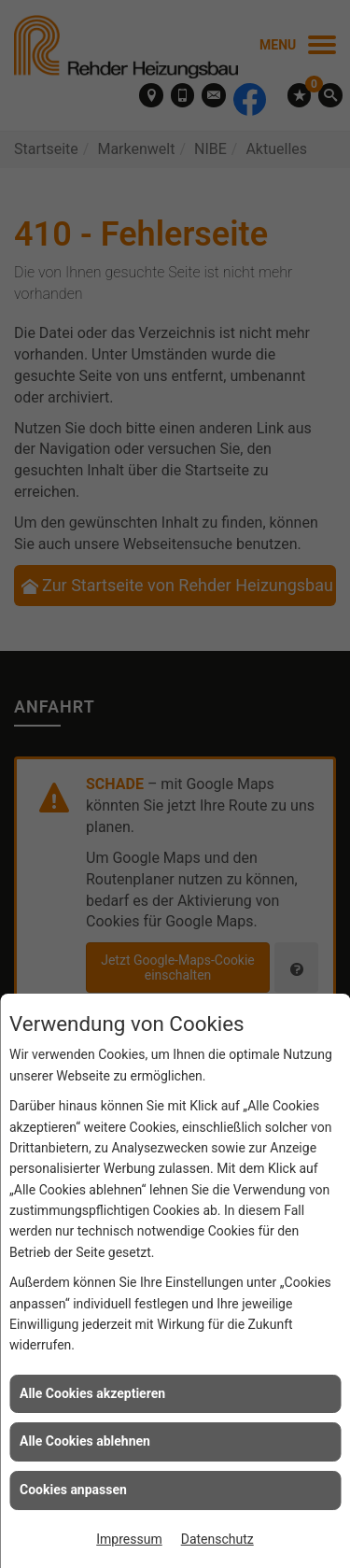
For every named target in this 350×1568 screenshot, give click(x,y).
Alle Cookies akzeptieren (92, 1393)
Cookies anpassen (73, 1489)
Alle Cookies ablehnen (85, 1441)
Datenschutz (217, 1539)
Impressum (128, 1539)
